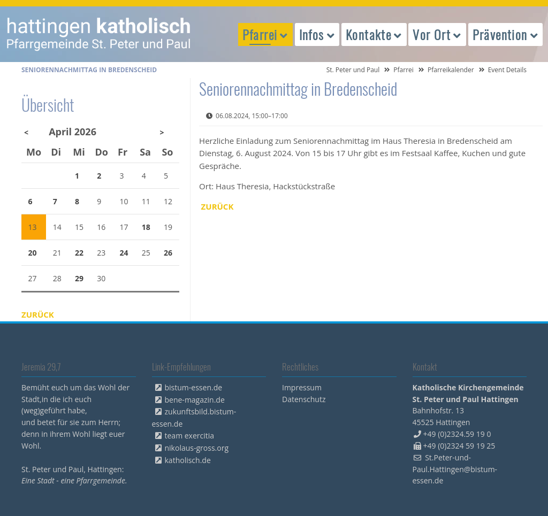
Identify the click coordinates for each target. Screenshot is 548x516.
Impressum (302, 387)
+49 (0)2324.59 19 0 (457, 434)
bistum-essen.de (194, 387)
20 (32, 253)
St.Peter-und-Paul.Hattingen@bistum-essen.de (455, 469)
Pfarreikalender (451, 69)
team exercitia (190, 435)
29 (79, 278)
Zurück (217, 206)
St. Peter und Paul (353, 69)
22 (79, 253)
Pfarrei (403, 69)
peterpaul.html (99, 34)
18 (146, 227)
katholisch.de (188, 460)
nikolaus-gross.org (197, 448)
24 (124, 253)
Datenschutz (303, 399)
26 (168, 253)
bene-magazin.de (195, 400)
